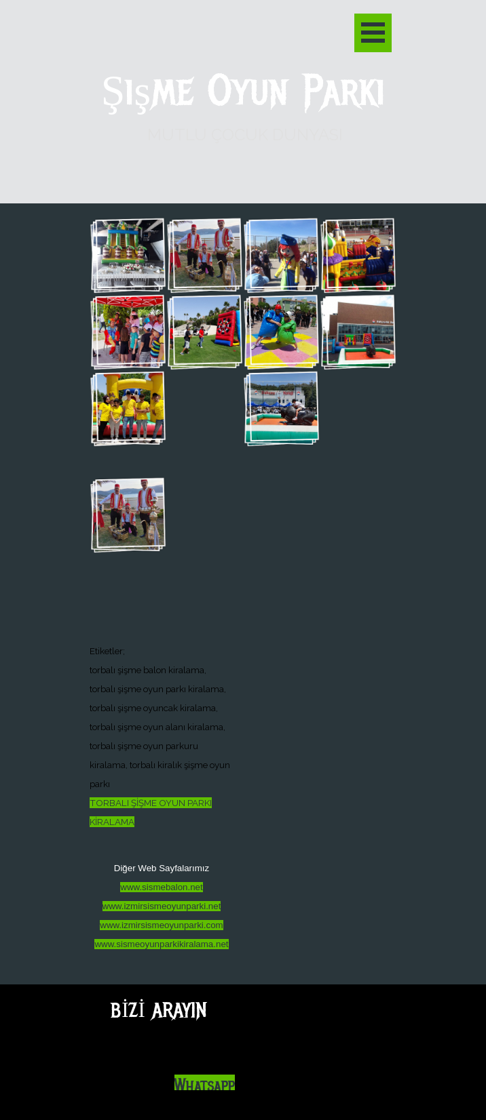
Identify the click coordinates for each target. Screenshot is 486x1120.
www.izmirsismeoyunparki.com (161, 925)
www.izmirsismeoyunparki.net (161, 906)
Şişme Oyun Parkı (243, 91)
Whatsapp (204, 1086)
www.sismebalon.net (161, 887)
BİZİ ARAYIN (158, 1010)
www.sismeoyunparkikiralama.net (161, 944)
